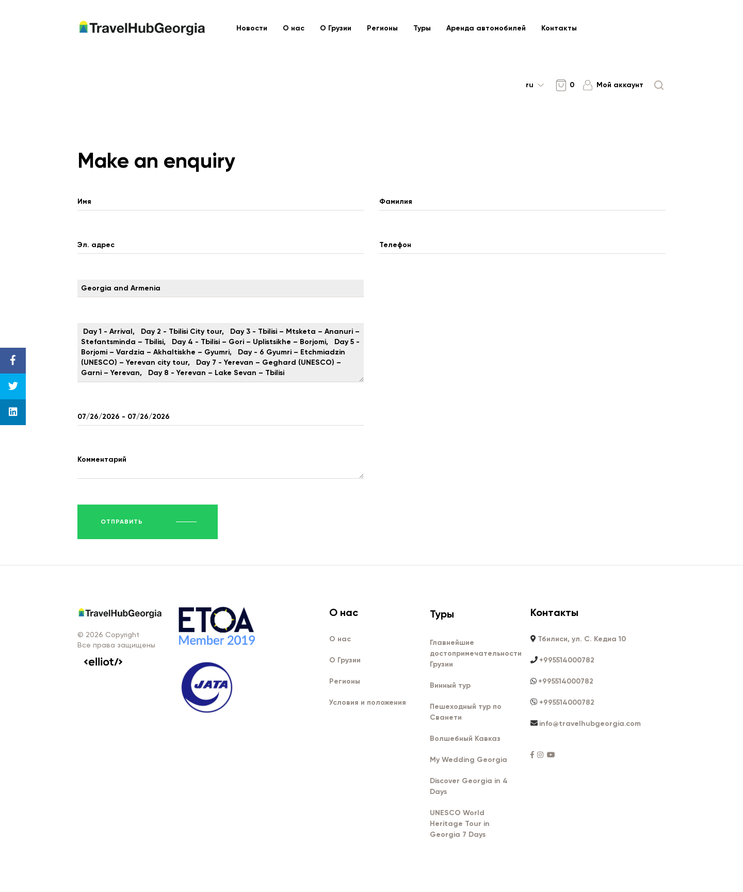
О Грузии (335, 28)
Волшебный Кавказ (465, 739)
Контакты (559, 28)
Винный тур (450, 686)
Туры (422, 28)
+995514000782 (566, 660)
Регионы (382, 28)
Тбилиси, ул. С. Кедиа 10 (582, 639)
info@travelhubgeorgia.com (590, 724)
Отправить (122, 522)
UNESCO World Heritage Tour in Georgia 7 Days (460, 824)
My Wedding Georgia (468, 760)
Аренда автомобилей (486, 28)
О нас (293, 28)
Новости (251, 28)
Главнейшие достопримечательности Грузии (476, 654)
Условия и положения (367, 703)
